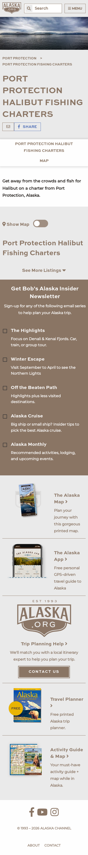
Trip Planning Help (44, 644)
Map (44, 161)
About (33, 845)
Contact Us (44, 672)
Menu (75, 8)
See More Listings (44, 270)
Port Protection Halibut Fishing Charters (44, 147)
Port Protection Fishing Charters (37, 64)
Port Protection (19, 58)
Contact (52, 845)
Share (27, 127)
